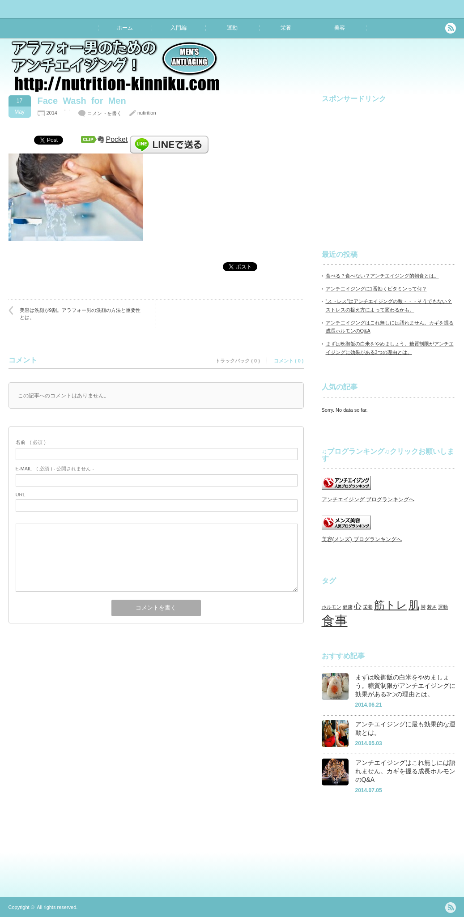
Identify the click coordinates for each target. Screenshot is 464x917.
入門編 (178, 28)
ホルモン (331, 607)
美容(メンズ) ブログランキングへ (362, 539)
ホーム (125, 28)
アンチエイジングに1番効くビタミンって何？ (376, 288)
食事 (335, 620)
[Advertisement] (389, 172)
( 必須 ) (31, 442)
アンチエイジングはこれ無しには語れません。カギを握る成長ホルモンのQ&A (405, 771)
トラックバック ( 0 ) (237, 360)
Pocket (117, 139)
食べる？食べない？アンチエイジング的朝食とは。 (382, 275)
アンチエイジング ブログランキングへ (368, 499)
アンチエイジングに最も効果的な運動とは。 (405, 728)
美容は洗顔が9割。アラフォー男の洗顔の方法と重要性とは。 (80, 313)
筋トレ (390, 605)
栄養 (286, 28)
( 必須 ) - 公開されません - (55, 468)
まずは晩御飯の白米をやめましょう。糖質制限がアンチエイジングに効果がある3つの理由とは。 (405, 685)
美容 (339, 28)
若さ (432, 607)
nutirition (146, 112)
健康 (348, 607)
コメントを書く (104, 113)
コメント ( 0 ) (289, 360)
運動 (232, 28)
